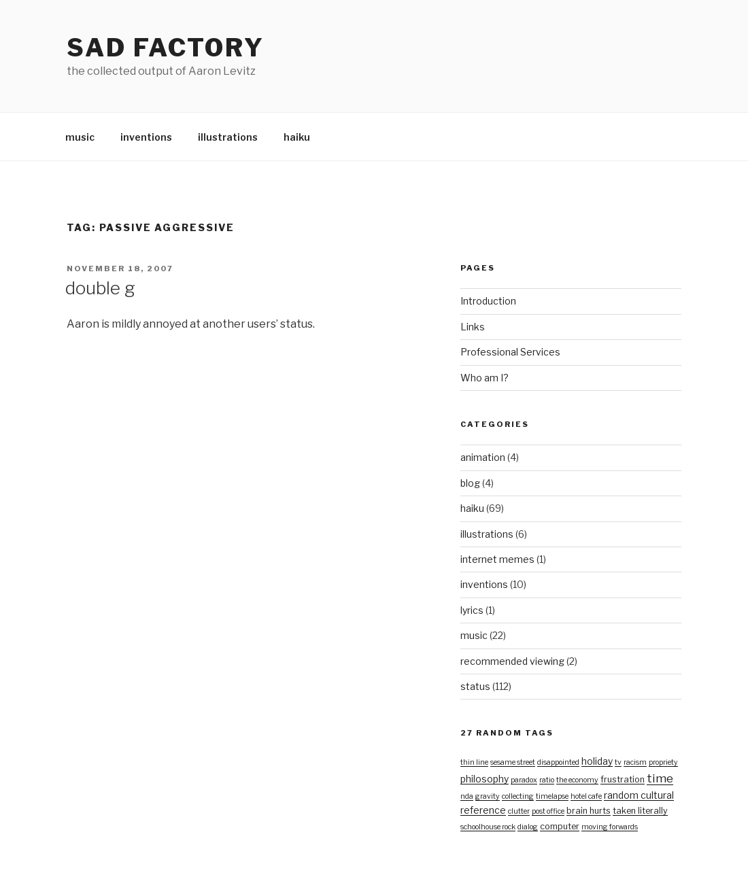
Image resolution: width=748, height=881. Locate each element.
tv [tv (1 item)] (618, 762)
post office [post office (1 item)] (548, 811)
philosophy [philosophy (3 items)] (484, 778)
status (475, 686)
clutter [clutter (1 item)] (519, 811)
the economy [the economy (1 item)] (577, 780)
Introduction (488, 301)
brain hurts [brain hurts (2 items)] (588, 811)
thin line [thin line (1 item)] (474, 762)
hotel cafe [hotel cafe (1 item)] (586, 796)
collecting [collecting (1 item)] (518, 796)
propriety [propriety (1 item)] (663, 762)
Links (472, 326)
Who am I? (484, 377)
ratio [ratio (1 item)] (546, 780)
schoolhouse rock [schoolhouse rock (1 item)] (487, 827)
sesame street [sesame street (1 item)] (512, 762)
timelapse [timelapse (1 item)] (552, 796)
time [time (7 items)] (660, 778)
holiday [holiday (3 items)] (597, 761)
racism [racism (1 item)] (635, 762)
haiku (297, 137)
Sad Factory (166, 48)
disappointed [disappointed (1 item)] (558, 762)
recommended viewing (512, 661)
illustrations (228, 137)
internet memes (497, 559)
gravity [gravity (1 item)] (487, 796)
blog (470, 483)
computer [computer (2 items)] (559, 826)
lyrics (471, 610)
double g (100, 287)
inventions (146, 137)
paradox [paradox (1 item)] (524, 780)
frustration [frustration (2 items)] (622, 779)
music (80, 137)
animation (482, 457)
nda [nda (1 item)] (466, 796)
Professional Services (510, 352)
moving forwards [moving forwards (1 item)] (609, 827)
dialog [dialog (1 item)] (527, 827)
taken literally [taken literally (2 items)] (640, 811)
